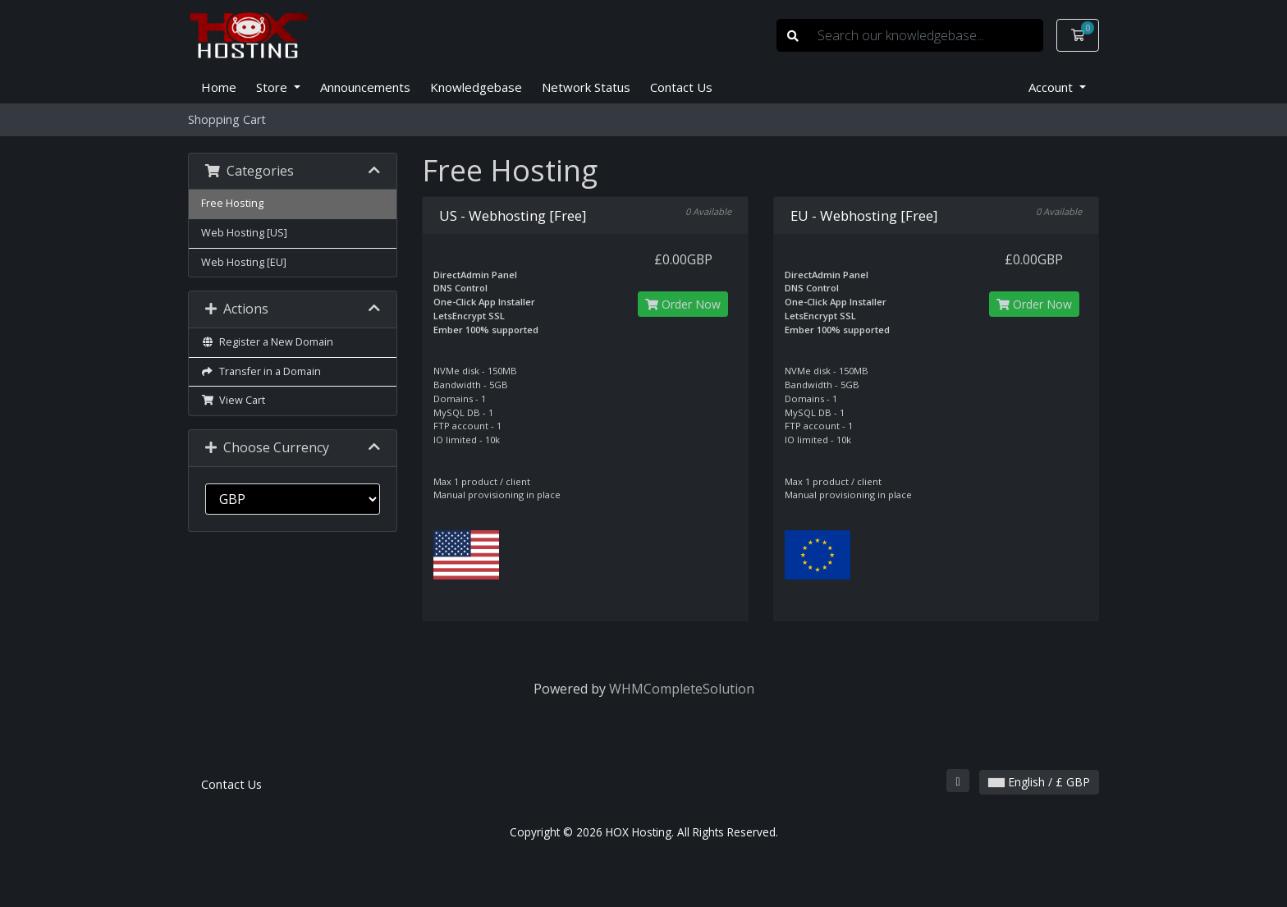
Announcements (365, 87)
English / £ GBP (1039, 782)
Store (273, 87)
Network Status (586, 87)
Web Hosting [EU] (243, 262)
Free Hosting (232, 203)
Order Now (683, 304)
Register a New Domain (267, 342)
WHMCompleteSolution (681, 689)
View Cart (233, 400)
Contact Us (681, 87)
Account (1052, 87)
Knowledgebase (476, 87)
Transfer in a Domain (261, 371)
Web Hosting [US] (244, 233)
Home (218, 87)
